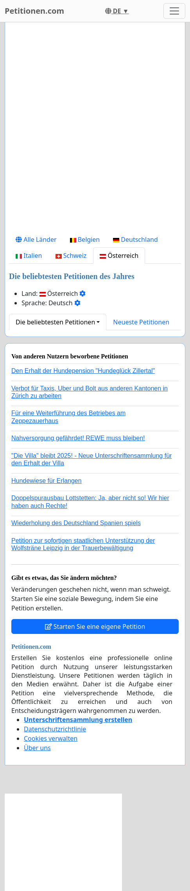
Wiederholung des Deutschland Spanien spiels (76, 523)
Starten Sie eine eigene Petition (95, 626)
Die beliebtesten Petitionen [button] (55, 322)
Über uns (37, 747)
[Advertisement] (95, 130)
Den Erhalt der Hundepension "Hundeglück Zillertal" (83, 370)
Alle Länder (36, 239)
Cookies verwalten (50, 738)
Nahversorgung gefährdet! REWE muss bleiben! (78, 438)
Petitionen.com (34, 10)
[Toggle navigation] (174, 11)
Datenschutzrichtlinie (55, 729)
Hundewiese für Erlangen (46, 480)
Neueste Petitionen (141, 322)
